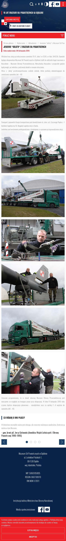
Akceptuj (33, 536)
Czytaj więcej (33, 530)
